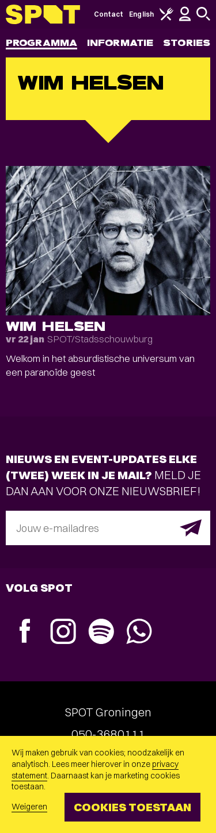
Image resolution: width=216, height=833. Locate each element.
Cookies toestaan (132, 807)
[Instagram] (63, 632)
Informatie (120, 43)
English (141, 14)
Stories (186, 43)
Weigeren (29, 806)
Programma (41, 43)
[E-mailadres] (108, 528)
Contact (109, 14)
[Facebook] (25, 632)
